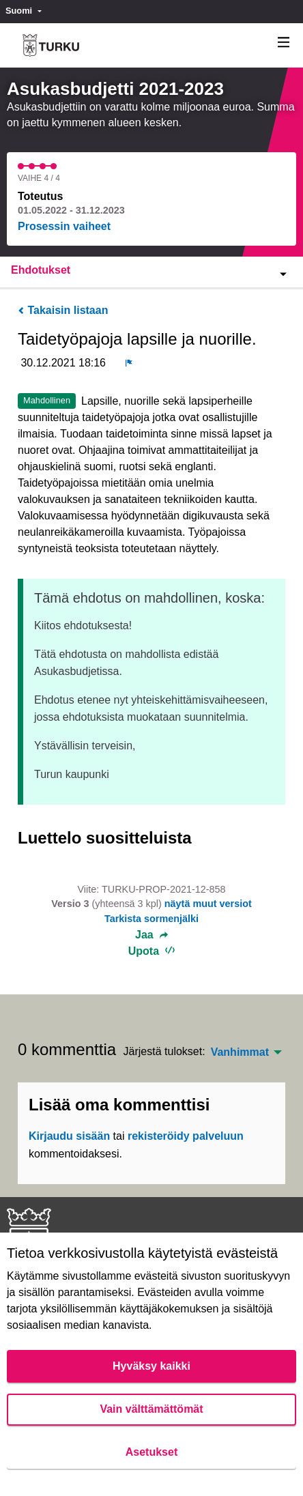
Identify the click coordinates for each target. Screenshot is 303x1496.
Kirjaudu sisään (69, 1136)
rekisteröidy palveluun (186, 1136)
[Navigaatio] (284, 42)
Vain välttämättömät (151, 1409)
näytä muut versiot (208, 903)
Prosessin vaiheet (64, 226)
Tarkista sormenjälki (151, 918)
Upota (151, 951)
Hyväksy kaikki (151, 1366)
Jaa (151, 935)
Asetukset (151, 1452)
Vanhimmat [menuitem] (240, 1052)
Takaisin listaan (63, 310)
